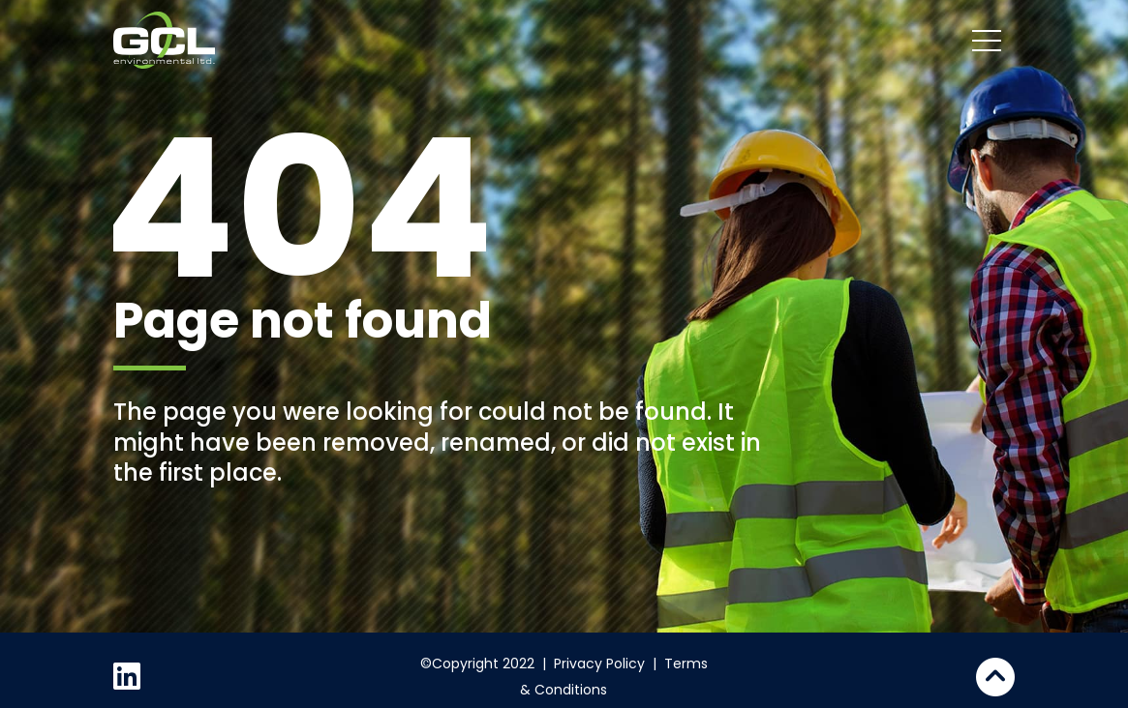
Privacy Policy (599, 663)
